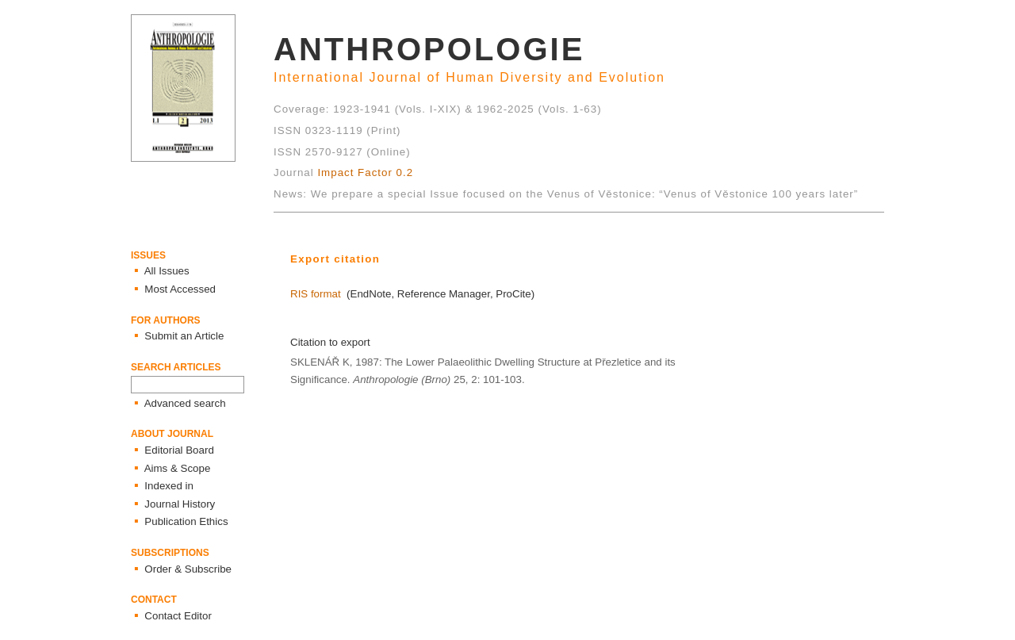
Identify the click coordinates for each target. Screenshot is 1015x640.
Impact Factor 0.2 (365, 172)
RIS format (315, 294)
